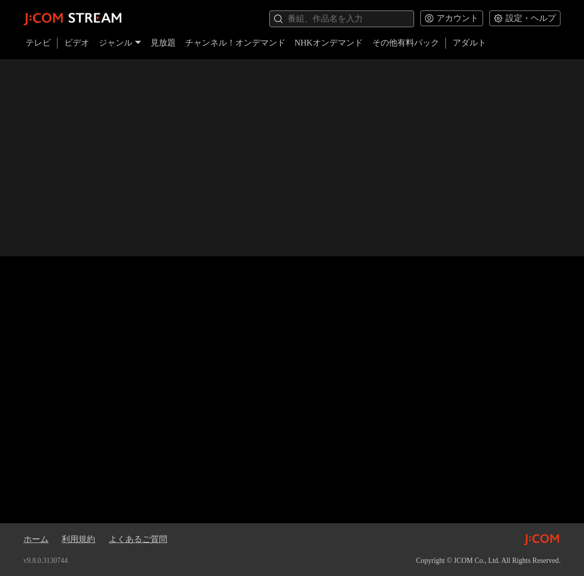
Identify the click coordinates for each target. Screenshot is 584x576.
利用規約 (78, 539)
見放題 (163, 42)
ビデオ (76, 42)
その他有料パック (405, 42)
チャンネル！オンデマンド (235, 42)
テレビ (38, 42)
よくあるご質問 (138, 539)
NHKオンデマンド (328, 42)
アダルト (469, 42)
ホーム (36, 539)
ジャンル (120, 42)
